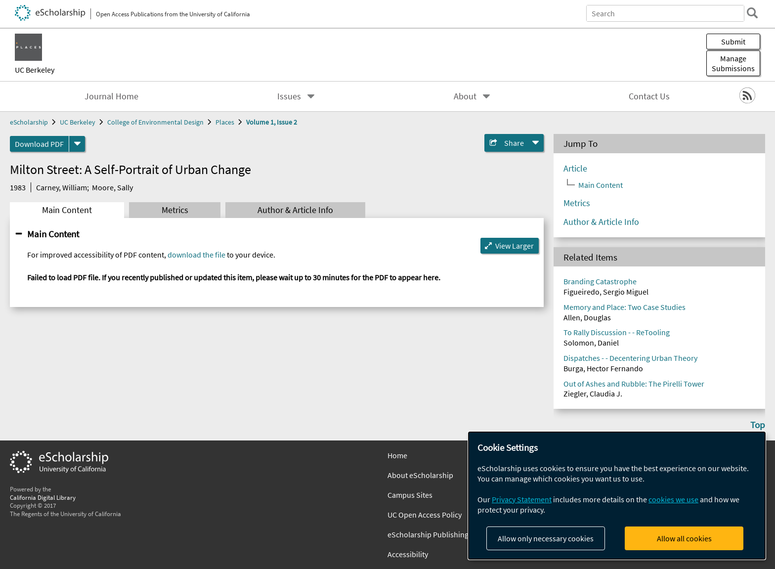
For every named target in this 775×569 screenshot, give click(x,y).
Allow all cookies (684, 538)
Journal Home (111, 96)
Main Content (67, 210)
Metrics (175, 210)
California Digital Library (43, 497)
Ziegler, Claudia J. (592, 393)
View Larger (514, 246)
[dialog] (617, 495)
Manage (733, 63)
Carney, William (61, 187)
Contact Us (649, 96)
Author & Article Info (295, 210)
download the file (196, 255)
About (465, 96)
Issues (289, 96)
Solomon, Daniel (591, 343)
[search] (752, 13)
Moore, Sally (112, 187)
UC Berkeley (34, 70)
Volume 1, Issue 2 (271, 122)
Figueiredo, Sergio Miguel (605, 292)
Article (575, 168)
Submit (733, 41)
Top (757, 425)
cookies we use (673, 499)
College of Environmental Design (155, 122)
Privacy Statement (522, 499)
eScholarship (29, 122)
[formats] (77, 144)
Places (224, 122)
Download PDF (39, 144)
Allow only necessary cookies (546, 538)
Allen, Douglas (587, 317)
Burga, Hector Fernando (603, 368)
